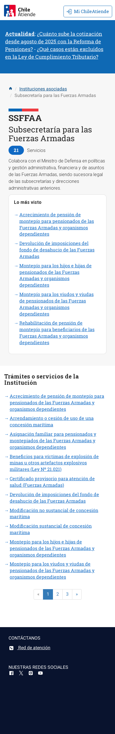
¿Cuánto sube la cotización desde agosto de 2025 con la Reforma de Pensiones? (53, 41)
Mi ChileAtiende (88, 11)
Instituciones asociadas (43, 89)
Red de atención (29, 647)
